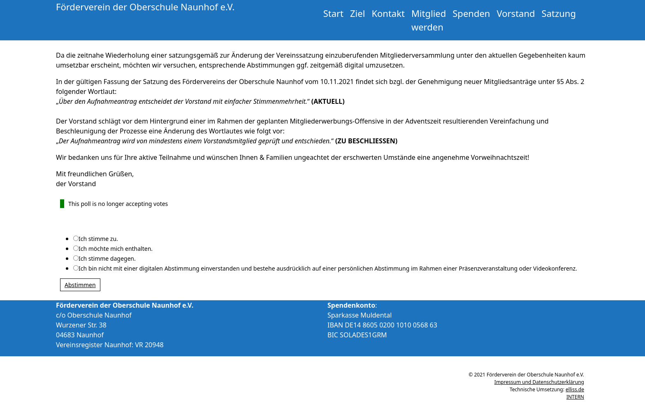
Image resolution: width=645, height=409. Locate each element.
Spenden (471, 13)
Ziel (357, 13)
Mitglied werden (428, 20)
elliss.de (575, 389)
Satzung (559, 13)
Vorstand (516, 13)
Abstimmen (80, 285)
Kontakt (388, 13)
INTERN (575, 396)
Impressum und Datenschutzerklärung (539, 382)
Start (333, 13)
